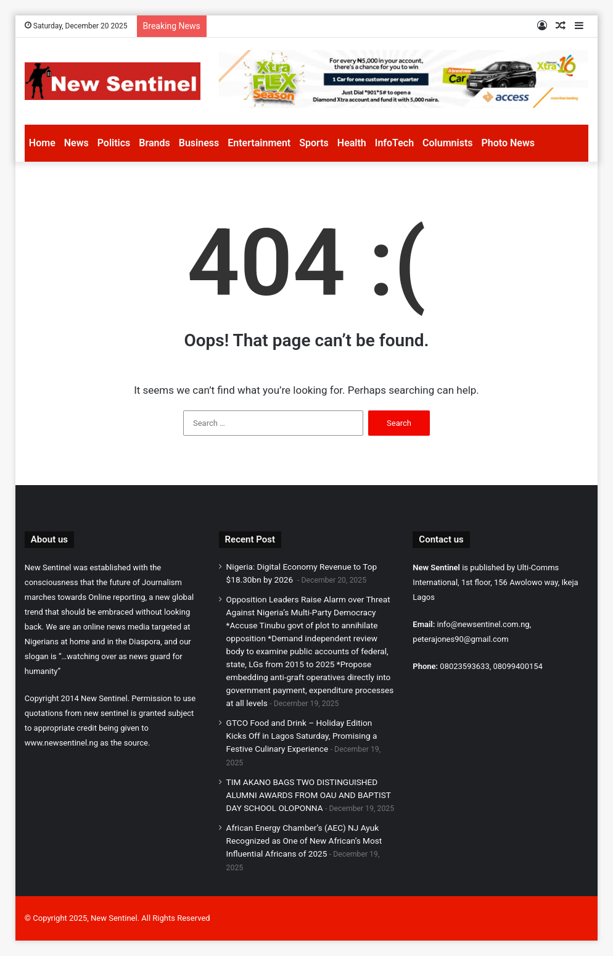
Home (42, 143)
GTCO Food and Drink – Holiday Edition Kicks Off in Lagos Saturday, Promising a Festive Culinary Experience (301, 736)
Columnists (447, 143)
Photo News (508, 143)
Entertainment (259, 143)
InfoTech (394, 143)
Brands (154, 143)
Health (351, 143)
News (76, 143)
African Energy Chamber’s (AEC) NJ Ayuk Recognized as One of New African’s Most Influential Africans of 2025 (304, 840)
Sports (314, 143)
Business (199, 143)
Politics (114, 143)
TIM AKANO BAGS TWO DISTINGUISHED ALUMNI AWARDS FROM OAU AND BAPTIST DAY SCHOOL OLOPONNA (308, 795)
